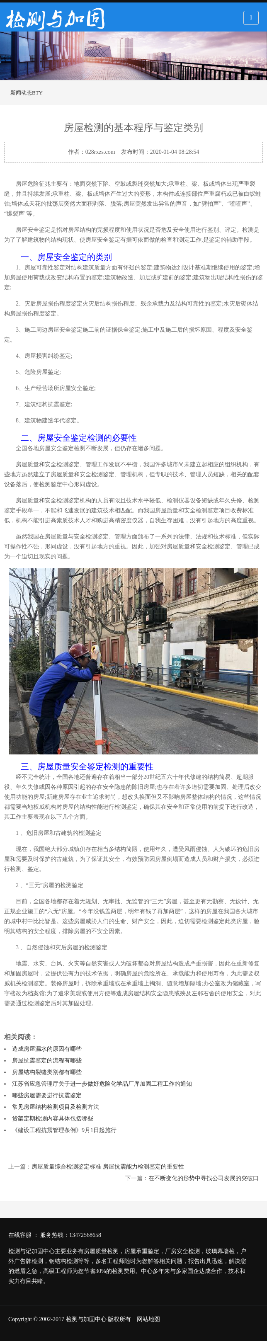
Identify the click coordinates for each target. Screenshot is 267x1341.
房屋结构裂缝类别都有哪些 (47, 1072)
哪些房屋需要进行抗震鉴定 (47, 1095)
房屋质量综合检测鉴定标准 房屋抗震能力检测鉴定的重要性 (108, 1167)
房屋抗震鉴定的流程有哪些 (47, 1060)
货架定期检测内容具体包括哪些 (52, 1118)
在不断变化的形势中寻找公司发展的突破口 (203, 1178)
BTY (37, 93)
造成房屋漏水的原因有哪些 (47, 1049)
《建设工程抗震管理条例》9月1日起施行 (64, 1130)
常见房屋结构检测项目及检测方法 (55, 1107)
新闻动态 (21, 93)
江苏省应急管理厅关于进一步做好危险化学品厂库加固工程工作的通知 (102, 1084)
